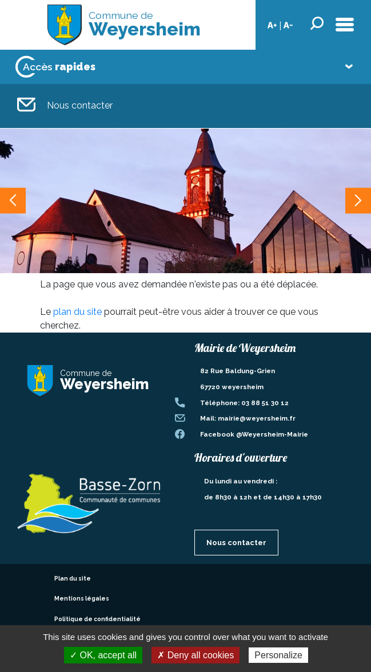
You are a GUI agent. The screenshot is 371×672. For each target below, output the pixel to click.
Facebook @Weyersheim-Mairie (254, 434)
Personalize (278, 655)
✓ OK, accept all (103, 655)
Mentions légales (81, 598)
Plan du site (72, 578)
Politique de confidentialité (97, 618)
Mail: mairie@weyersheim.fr (248, 418)
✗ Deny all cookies (195, 655)
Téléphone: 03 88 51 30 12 (244, 403)
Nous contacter (65, 106)
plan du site (77, 311)
